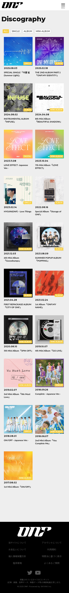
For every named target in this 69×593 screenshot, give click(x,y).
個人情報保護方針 (17, 556)
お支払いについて (17, 549)
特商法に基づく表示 (52, 556)
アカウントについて (52, 542)
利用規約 (51, 549)
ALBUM (28, 31)
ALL (6, 31)
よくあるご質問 (51, 563)
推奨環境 (17, 563)
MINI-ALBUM (43, 31)
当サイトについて (17, 542)
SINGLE (16, 31)
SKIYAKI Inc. (46, 586)
